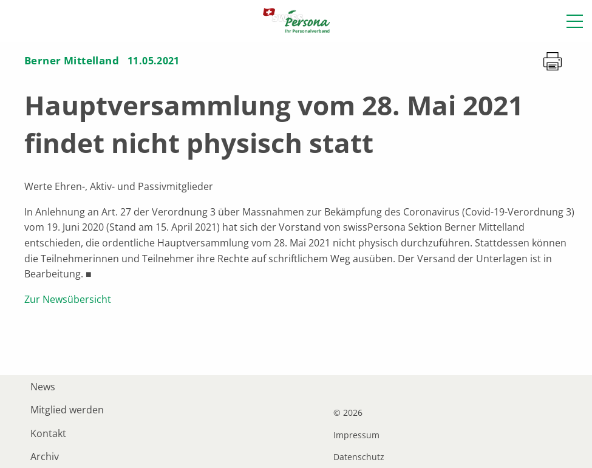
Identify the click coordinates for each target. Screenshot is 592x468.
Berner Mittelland (71, 60)
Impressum (356, 435)
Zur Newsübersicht (67, 299)
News (42, 386)
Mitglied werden (67, 409)
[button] (574, 21)
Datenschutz (358, 457)
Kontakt (48, 433)
